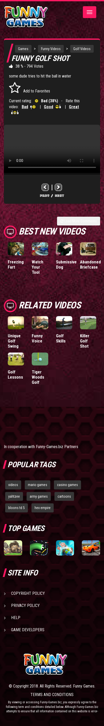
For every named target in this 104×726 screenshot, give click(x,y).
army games (39, 496)
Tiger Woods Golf (38, 377)
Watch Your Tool (37, 267)
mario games (37, 485)
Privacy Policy (25, 605)
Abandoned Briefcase (90, 264)
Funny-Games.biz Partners (57, 446)
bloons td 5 (16, 508)
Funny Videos (51, 49)
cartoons (64, 496)
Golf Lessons (15, 374)
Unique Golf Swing (14, 341)
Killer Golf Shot (84, 341)
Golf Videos (82, 49)
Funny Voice (37, 338)
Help (15, 617)
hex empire (43, 508)
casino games (67, 485)
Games (23, 49)
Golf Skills (61, 338)
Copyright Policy (28, 593)
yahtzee (14, 496)
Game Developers (27, 629)
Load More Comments (78, 221)
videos (13, 485)
